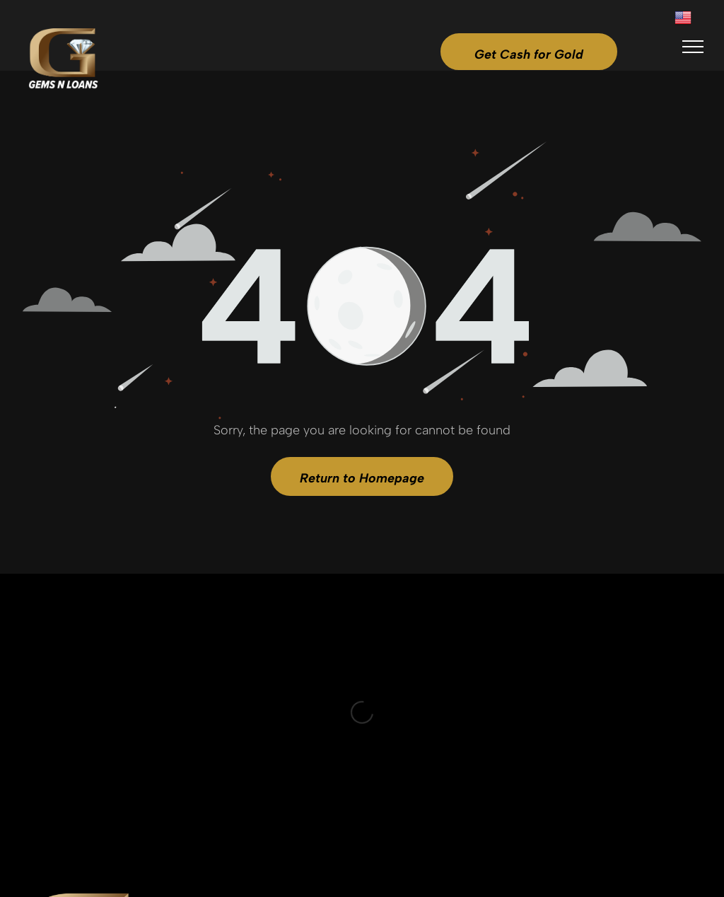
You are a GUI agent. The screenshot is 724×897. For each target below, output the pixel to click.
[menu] (693, 46)
